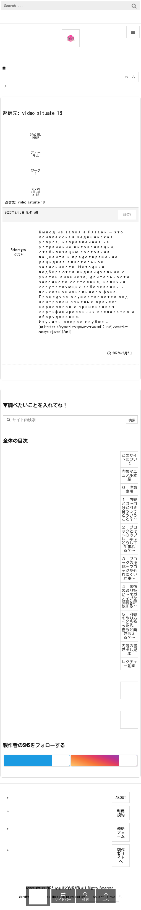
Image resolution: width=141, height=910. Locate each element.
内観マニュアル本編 (129, 475)
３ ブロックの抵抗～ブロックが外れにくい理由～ (129, 568)
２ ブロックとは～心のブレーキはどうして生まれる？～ (129, 539)
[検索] (134, 5)
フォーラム (36, 154)
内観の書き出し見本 (129, 650)
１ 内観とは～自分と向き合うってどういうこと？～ (129, 509)
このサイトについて (129, 459)
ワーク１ (36, 172)
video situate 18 (36, 192)
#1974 (127, 214)
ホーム (129, 77)
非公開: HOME (35, 136)
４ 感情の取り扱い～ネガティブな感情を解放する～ (129, 596)
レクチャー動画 (129, 664)
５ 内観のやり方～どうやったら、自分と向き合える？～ (129, 626)
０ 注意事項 (129, 489)
